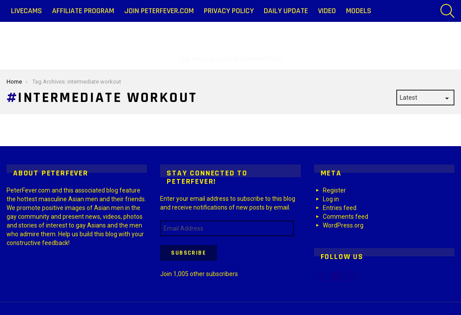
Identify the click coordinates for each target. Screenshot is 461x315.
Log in (331, 199)
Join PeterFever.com (159, 11)
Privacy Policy (229, 11)
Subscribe (188, 253)
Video (327, 11)
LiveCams (26, 11)
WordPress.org (343, 225)
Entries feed (339, 207)
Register (334, 190)
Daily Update (286, 11)
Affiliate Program (83, 11)
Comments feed (345, 216)
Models (358, 11)
